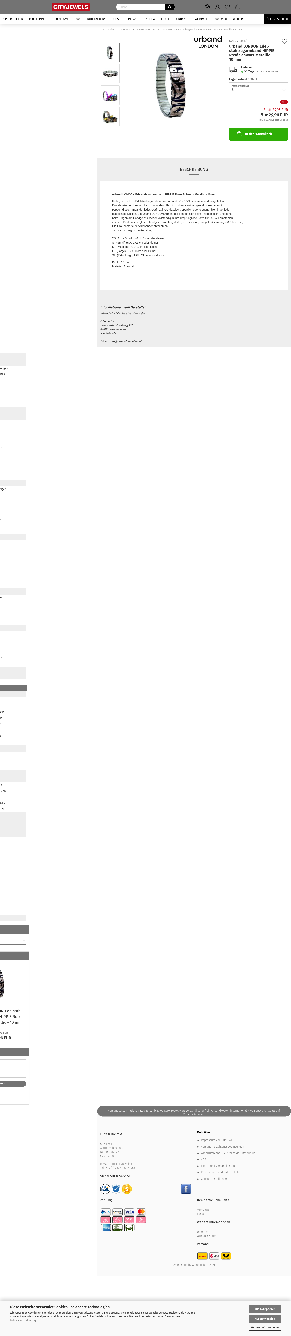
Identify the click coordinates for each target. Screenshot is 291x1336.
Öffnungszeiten (206, 1236)
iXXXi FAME (62, 19)
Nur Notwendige (265, 1319)
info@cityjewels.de (122, 1164)
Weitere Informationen (265, 1327)
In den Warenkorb (254, 133)
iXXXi (78, 19)
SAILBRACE (201, 19)
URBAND (182, 19)
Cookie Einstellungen (214, 1179)
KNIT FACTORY (96, 19)
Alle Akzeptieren (265, 1309)
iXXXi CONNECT (39, 19)
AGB (203, 1159)
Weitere (238, 19)
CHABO (165, 19)
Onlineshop (180, 1265)
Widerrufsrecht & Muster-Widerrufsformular (228, 1153)
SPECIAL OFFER (13, 19)
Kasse (201, 1214)
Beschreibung (194, 169)
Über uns (202, 1232)
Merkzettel (203, 1210)
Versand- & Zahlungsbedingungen (222, 1146)
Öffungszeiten (277, 19)
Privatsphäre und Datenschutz (220, 1172)
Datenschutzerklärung (23, 1320)
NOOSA (150, 19)
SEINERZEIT (132, 19)
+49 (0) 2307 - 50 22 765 (120, 1168)
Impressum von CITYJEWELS (218, 1140)
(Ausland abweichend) (267, 71)
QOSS (115, 19)
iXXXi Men (220, 19)
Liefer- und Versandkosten (218, 1166)
